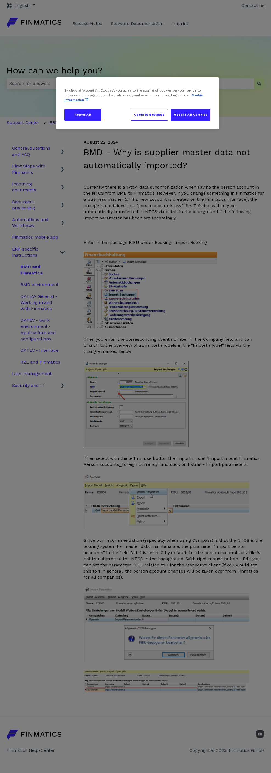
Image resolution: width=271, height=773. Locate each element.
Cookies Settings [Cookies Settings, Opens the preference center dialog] (149, 115)
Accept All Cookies (190, 115)
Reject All (82, 115)
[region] (137, 103)
